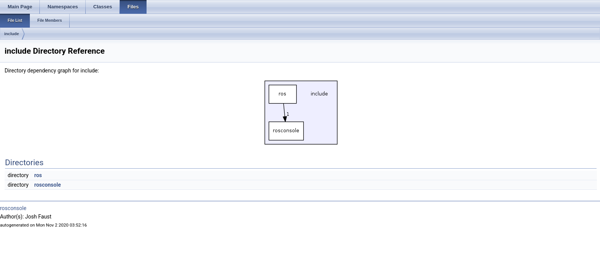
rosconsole (47, 185)
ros (38, 175)
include (11, 33)
